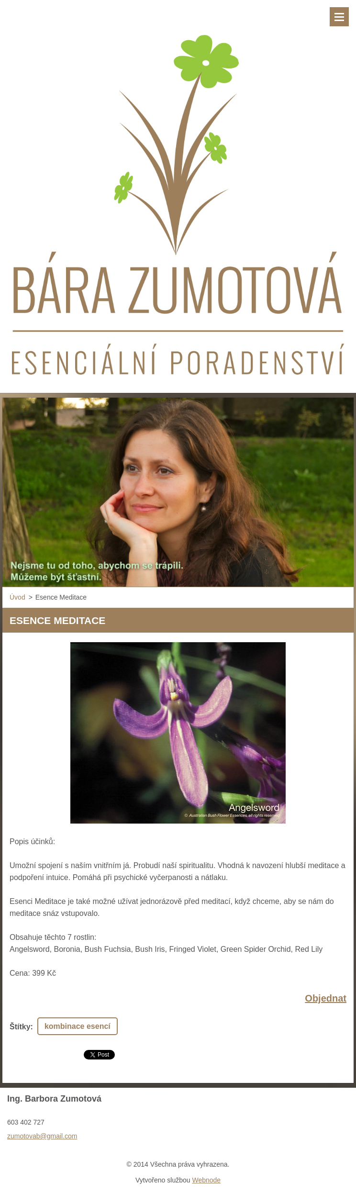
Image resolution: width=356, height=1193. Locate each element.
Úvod (17, 597)
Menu (339, 16)
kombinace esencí (77, 1026)
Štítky (20, 1027)
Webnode (206, 1180)
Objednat (325, 998)
